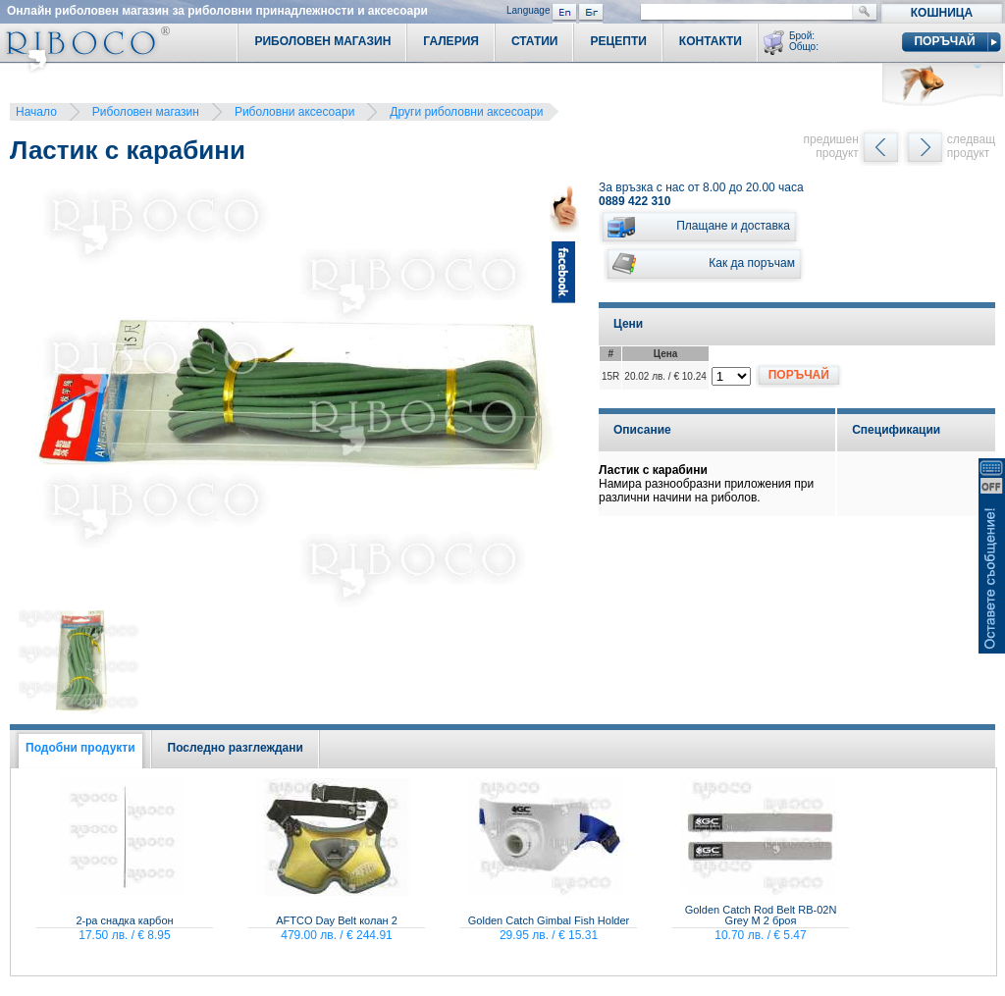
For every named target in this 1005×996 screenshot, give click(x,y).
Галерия (451, 41)
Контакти (710, 41)
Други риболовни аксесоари (466, 112)
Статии (534, 41)
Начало (36, 112)
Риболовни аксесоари (294, 112)
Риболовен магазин (145, 112)
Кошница (942, 13)
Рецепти (618, 41)
